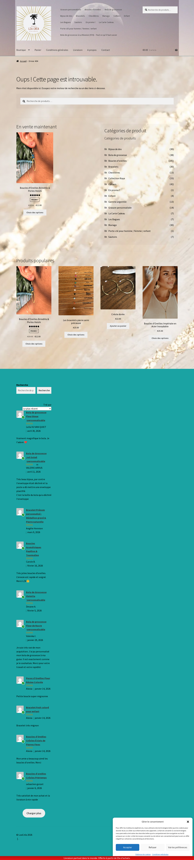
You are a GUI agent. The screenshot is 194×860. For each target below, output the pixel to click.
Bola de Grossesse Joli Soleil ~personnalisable (36, 457)
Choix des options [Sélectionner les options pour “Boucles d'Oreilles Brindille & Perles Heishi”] (34, 212)
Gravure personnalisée (70, 9)
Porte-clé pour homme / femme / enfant (78, 28)
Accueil (23, 61)
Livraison (77, 49)
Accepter (127, 847)
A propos (92, 49)
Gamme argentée (117, 201)
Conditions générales (160, 854)
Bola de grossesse (113, 9)
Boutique (21, 49)
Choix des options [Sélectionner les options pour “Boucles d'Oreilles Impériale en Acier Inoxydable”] (160, 338)
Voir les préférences (177, 847)
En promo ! (90, 22)
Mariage (106, 16)
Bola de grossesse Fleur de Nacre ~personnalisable (36, 625)
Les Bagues (65, 22)
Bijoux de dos (66, 16)
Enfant (127, 16)
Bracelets (80, 16)
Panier (38, 49)
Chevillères (94, 16)
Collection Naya (116, 178)
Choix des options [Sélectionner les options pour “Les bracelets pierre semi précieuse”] (75, 334)
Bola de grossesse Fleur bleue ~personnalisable (36, 416)
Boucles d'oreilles (117, 160)
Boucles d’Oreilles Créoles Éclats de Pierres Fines (36, 740)
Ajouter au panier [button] (118, 326)
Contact (105, 49)
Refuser (152, 847)
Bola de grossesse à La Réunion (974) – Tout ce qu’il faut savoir (88, 35)
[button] (187, 821)
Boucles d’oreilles (93, 9)
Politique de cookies (143, 854)
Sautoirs (78, 22)
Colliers (117, 16)
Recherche (22, 384)
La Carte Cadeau (106, 22)
